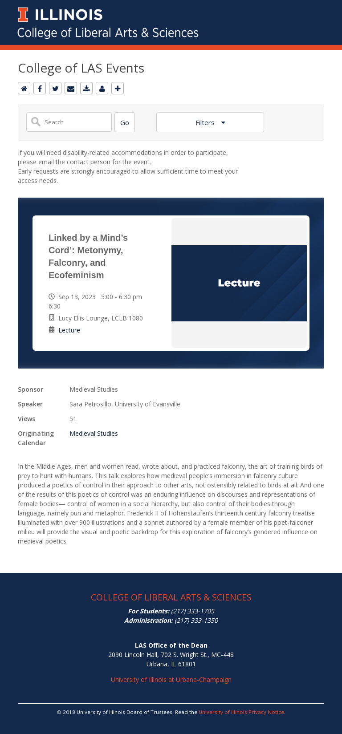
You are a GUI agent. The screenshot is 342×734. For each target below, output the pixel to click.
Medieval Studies (93, 433)
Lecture (69, 330)
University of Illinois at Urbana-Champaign (171, 679)
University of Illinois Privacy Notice (241, 712)
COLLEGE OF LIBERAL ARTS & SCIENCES (171, 597)
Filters (205, 122)
